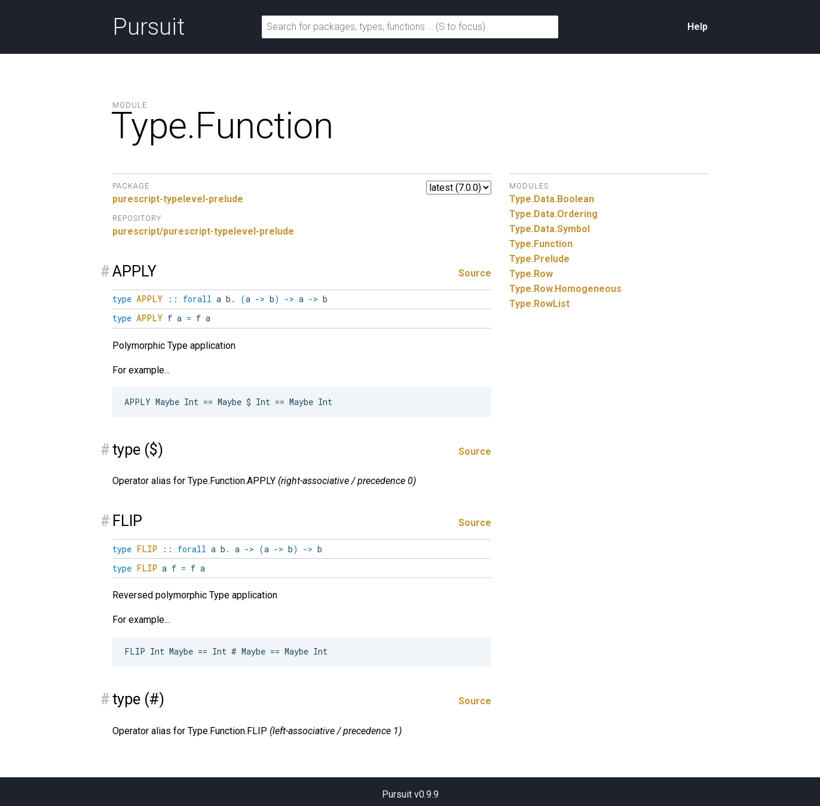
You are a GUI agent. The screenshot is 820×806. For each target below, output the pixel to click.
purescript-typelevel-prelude (177, 199)
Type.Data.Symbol (549, 229)
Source (474, 273)
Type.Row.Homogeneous (565, 288)
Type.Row (531, 273)
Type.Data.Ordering (553, 214)
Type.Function (541, 244)
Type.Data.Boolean (551, 199)
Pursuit (148, 27)
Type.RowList (539, 303)
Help (697, 26)
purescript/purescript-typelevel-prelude (203, 231)
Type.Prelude (539, 258)
